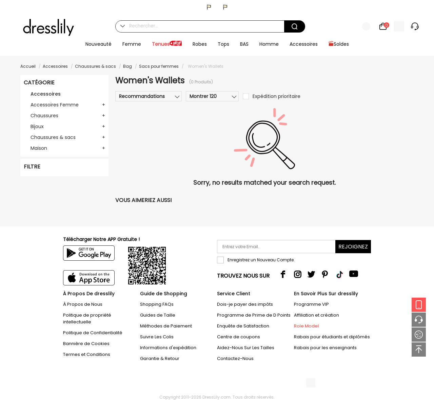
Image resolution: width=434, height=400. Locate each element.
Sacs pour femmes (159, 66)
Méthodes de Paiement (166, 326)
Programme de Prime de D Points (254, 315)
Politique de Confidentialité (92, 332)
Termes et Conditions (86, 354)
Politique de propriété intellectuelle (87, 318)
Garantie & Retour (159, 358)
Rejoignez (353, 247)
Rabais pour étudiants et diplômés (332, 337)
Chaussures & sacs (95, 66)
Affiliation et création (316, 315)
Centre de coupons (238, 337)
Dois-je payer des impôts (245, 304)
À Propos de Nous (82, 304)
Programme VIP (311, 304)
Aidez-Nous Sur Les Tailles (245, 347)
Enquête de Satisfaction (243, 326)
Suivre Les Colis (157, 337)
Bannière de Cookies (86, 343)
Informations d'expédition (168, 347)
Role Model (306, 326)
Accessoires (55, 66)
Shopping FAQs (157, 304)
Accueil (28, 66)
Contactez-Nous (235, 358)
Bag (127, 66)
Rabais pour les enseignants (325, 347)
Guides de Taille (157, 315)
